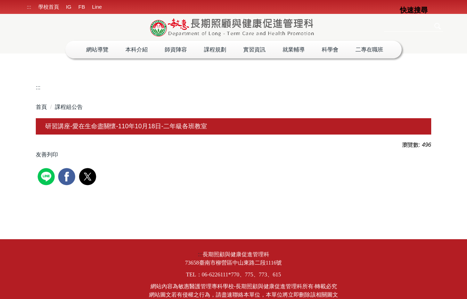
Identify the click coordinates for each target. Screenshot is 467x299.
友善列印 (47, 154)
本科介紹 (136, 49)
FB (82, 7)
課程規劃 (215, 49)
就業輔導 (293, 49)
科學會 (330, 49)
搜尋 (437, 26)
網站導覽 (97, 49)
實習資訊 (254, 49)
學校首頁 (48, 7)
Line (97, 7)
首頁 (41, 107)
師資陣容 (176, 49)
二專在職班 (369, 49)
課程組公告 (69, 107)
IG (69, 7)
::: (29, 7)
